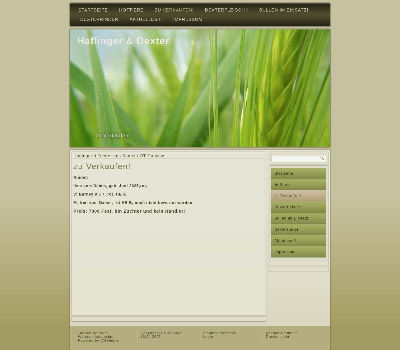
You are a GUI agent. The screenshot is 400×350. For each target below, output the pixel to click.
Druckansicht (278, 336)
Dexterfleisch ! (226, 9)
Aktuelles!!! (145, 19)
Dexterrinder (99, 19)
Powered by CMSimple (98, 340)
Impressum (187, 19)
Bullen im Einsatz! (284, 9)
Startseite (93, 9)
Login (208, 336)
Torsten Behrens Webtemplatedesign (96, 334)
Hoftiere (131, 9)
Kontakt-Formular (281, 333)
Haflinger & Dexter (123, 40)
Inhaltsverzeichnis (219, 333)
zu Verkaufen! (174, 9)
